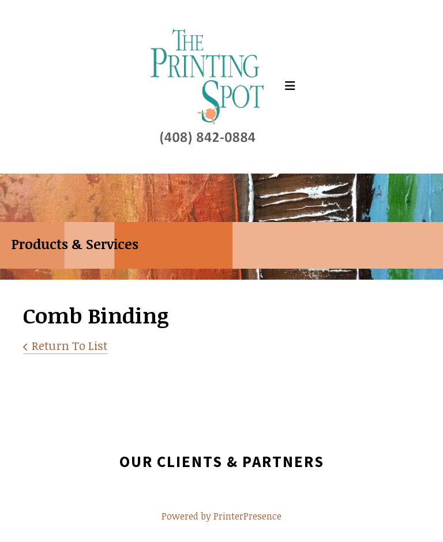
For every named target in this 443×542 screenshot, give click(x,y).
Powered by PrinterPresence (221, 516)
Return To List (69, 345)
